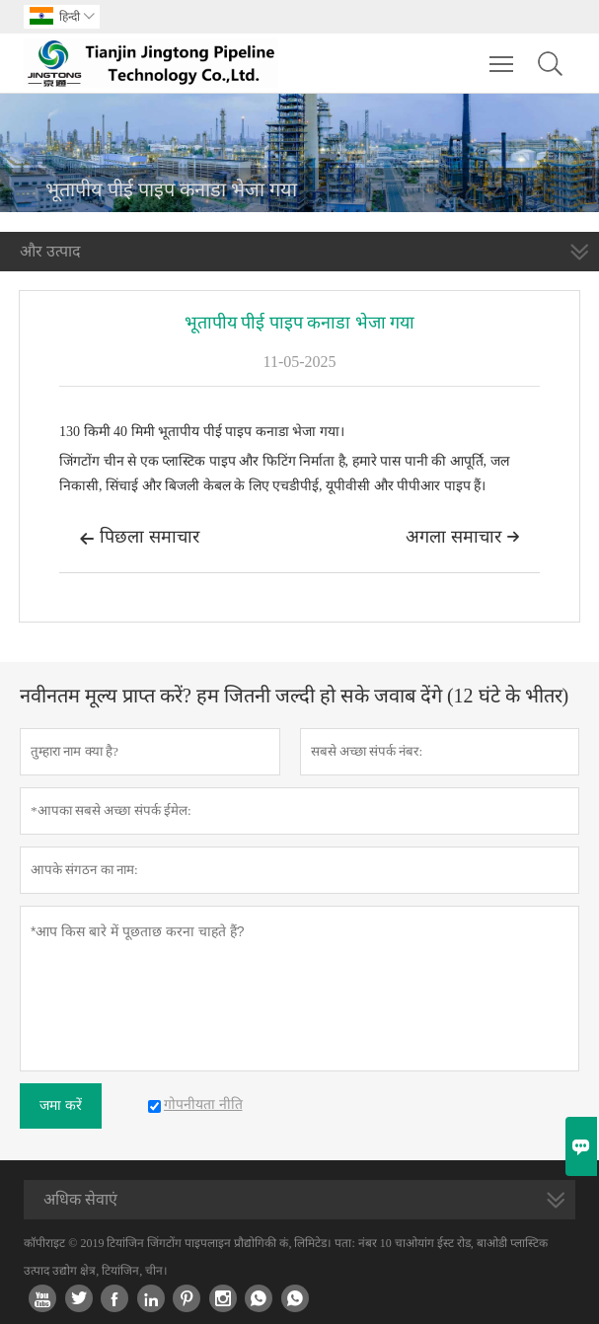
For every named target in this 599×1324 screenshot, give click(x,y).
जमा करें (60, 1105)
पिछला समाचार (139, 538)
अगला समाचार (463, 537)
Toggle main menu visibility (502, 54)
